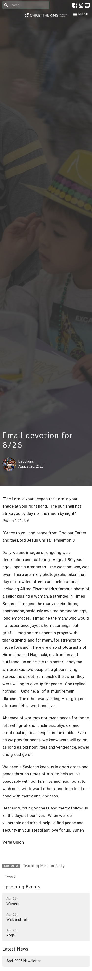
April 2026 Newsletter (23, 961)
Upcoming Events (21, 887)
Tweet (10, 876)
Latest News (15, 949)
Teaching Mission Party (44, 866)
